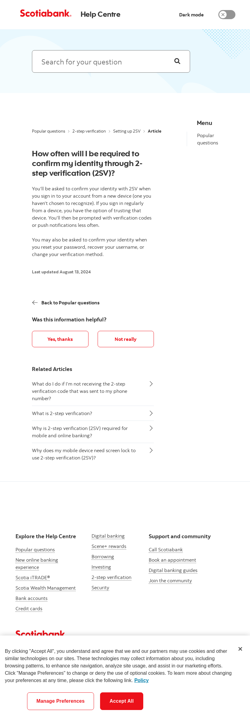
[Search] (177, 61)
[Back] (66, 302)
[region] (125, 680)
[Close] (240, 649)
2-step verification (89, 131)
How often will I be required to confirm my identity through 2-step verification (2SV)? (87, 163)
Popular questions (48, 131)
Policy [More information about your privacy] (141, 680)
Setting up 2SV (127, 131)
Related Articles (52, 368)
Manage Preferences (60, 701)
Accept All (121, 701)
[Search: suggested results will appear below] (111, 61)
